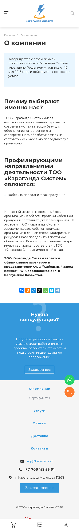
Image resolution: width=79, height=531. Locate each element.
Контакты (39, 448)
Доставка (39, 436)
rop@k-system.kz (40, 461)
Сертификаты (39, 398)
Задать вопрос (39, 370)
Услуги (39, 411)
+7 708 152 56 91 (40, 469)
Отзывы (39, 423)
